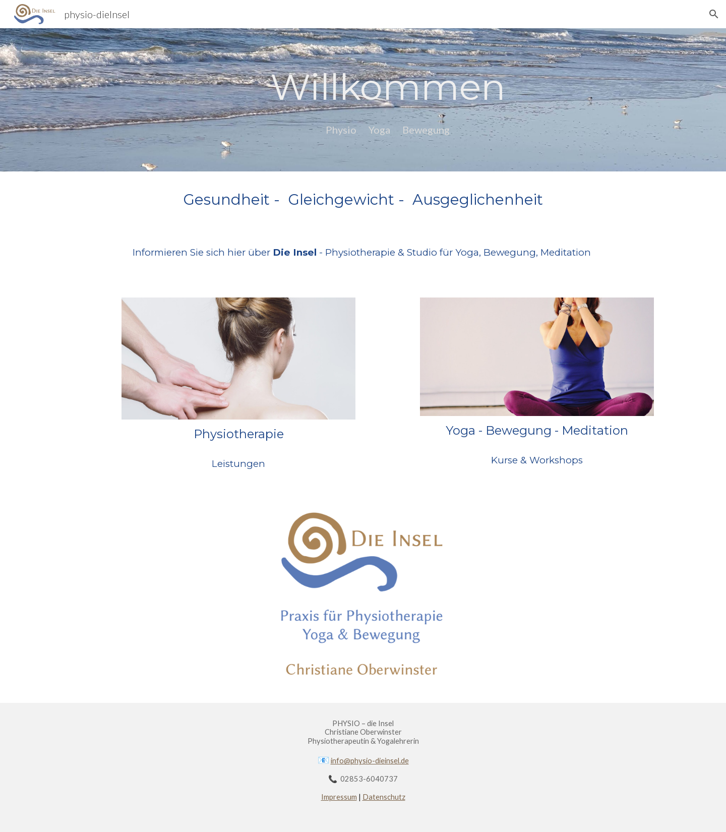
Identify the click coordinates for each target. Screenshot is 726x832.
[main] (387, 86)
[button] (714, 14)
